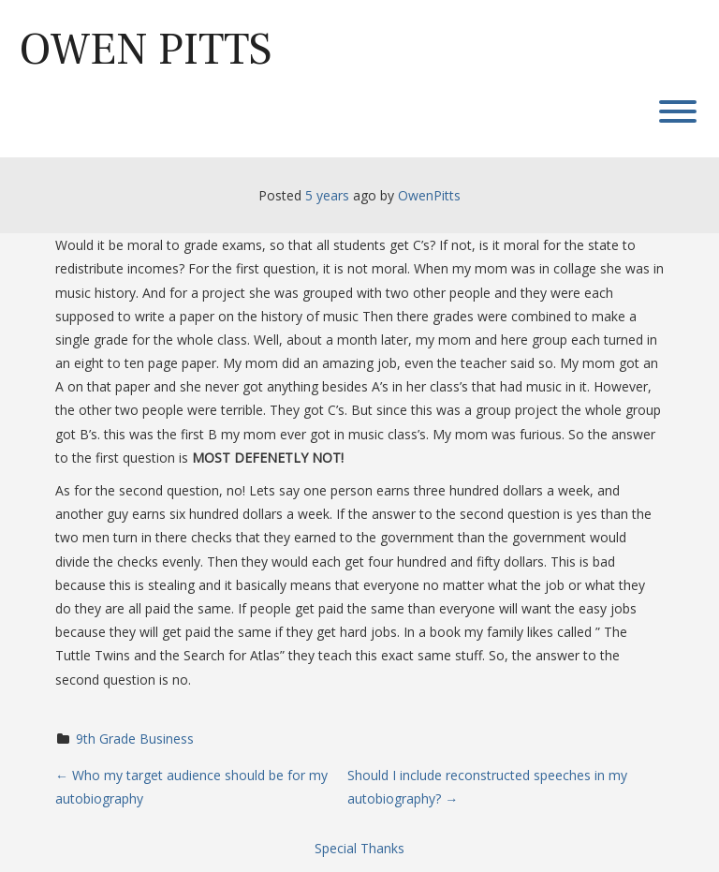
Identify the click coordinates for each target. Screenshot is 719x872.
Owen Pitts (145, 50)
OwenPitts (429, 195)
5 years (327, 195)
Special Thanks (359, 848)
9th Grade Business (135, 738)
